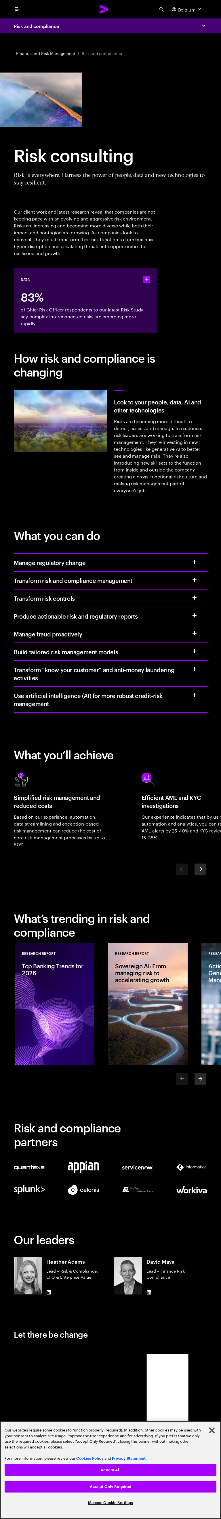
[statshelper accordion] (147, 279)
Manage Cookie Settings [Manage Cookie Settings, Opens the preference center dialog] (110, 1503)
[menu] (17, 9)
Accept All (110, 1470)
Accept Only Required (111, 1486)
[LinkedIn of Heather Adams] (49, 1292)
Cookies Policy (90, 1458)
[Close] (211, 1430)
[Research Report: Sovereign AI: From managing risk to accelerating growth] (148, 1004)
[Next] (200, 869)
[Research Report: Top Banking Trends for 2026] (54, 1004)
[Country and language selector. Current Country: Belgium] (187, 9)
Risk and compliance (36, 26)
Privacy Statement (129, 1458)
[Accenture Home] (104, 9)
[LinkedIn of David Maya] (149, 1292)
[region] (110, 1470)
